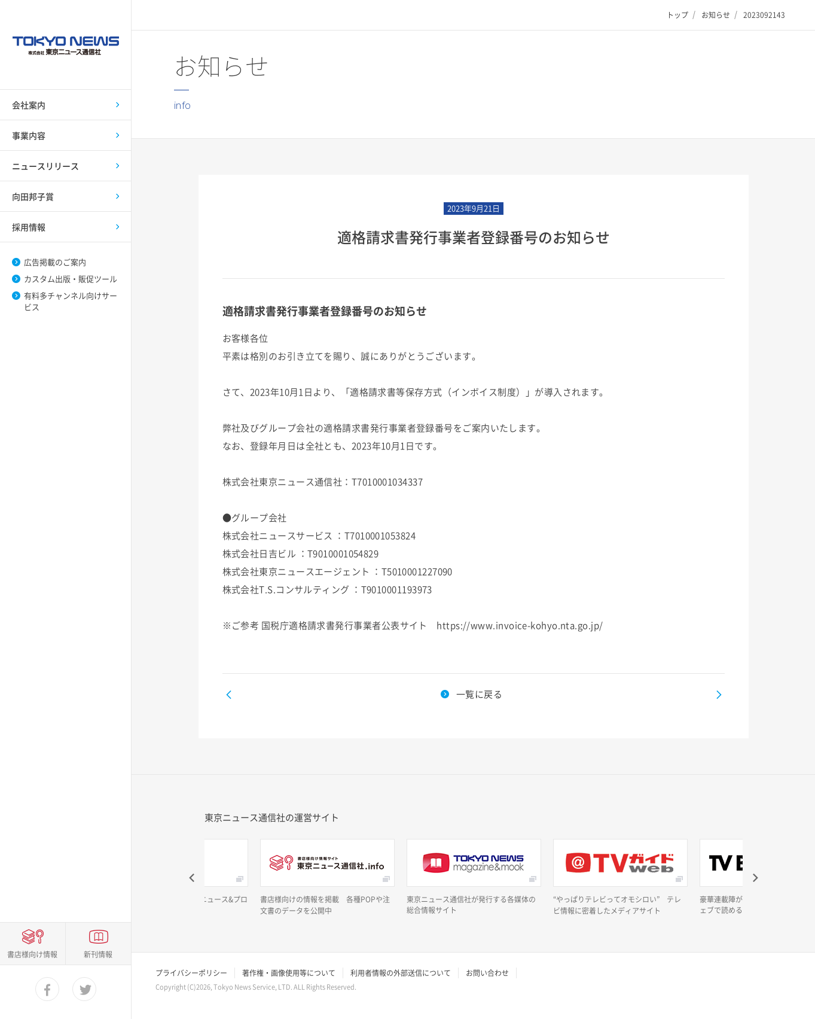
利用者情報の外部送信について (400, 973)
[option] (327, 877)
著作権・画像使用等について (288, 973)
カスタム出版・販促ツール (70, 278)
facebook (48, 990)
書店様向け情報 (32, 954)
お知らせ (715, 15)
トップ (677, 15)
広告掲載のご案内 (55, 262)
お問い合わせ (487, 973)
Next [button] (755, 878)
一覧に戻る (479, 694)
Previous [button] (193, 878)
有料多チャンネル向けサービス (70, 301)
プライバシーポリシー (191, 973)
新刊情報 (98, 954)
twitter (85, 990)
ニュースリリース (45, 166)
